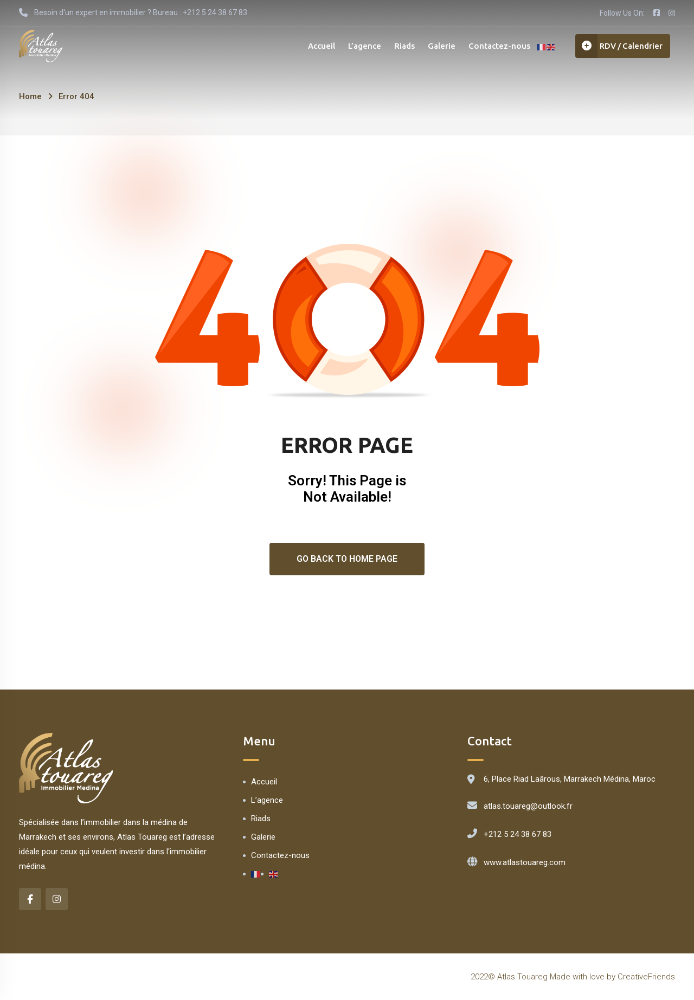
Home (30, 96)
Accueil (318, 45)
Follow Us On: (622, 13)
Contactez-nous (497, 45)
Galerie (439, 45)
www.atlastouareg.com (525, 862)
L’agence (361, 45)
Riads (401, 45)
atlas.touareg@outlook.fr (528, 806)
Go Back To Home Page (347, 559)
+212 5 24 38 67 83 (517, 834)
